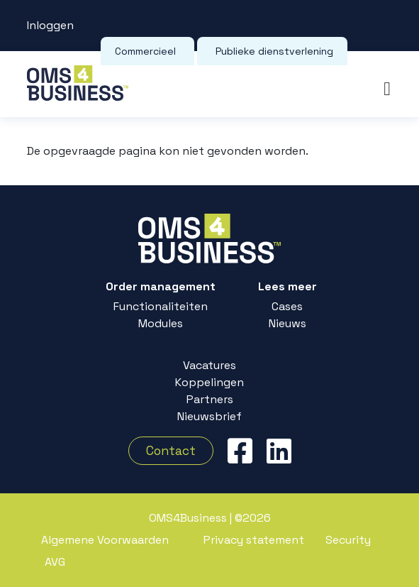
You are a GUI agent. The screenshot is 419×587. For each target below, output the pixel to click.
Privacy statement (253, 539)
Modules (160, 322)
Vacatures (209, 364)
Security (348, 539)
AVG (55, 561)
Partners (209, 398)
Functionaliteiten (160, 305)
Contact (171, 451)
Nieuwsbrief (209, 415)
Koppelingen (209, 381)
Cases (287, 305)
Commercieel (145, 51)
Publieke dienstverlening (274, 51)
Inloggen (50, 25)
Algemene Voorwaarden (105, 539)
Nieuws (287, 322)
